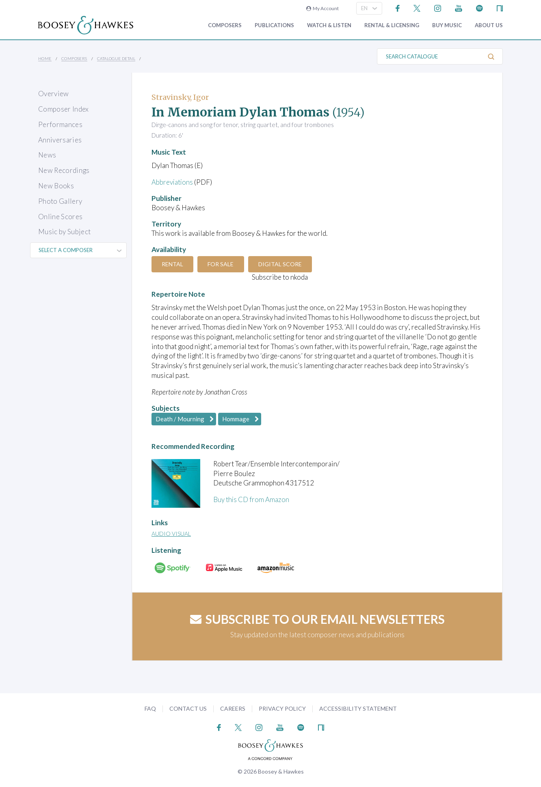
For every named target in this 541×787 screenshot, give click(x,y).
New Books (56, 185)
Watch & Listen (329, 25)
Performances (60, 124)
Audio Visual (171, 533)
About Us (489, 25)
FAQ (150, 708)
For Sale (222, 264)
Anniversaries (60, 140)
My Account (322, 8)
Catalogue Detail (116, 58)
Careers (232, 708)
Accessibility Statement (358, 708)
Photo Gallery (60, 201)
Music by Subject (64, 231)
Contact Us (188, 708)
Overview (53, 93)
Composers (225, 25)
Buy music (447, 25)
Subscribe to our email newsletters (317, 619)
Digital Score (281, 264)
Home (45, 58)
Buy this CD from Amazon (251, 499)
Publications (274, 25)
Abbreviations (172, 182)
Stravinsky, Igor (180, 97)
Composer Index (63, 109)
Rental (173, 264)
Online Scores (60, 216)
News (47, 155)
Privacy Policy (282, 708)
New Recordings (64, 170)
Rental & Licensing (391, 25)
